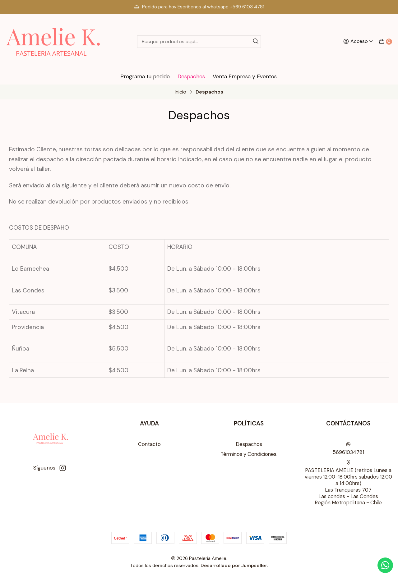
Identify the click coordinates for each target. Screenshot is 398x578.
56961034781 (348, 449)
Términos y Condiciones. (248, 454)
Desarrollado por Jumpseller (234, 565)
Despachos (191, 76)
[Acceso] (358, 41)
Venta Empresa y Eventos (245, 76)
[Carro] (385, 41)
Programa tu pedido (145, 76)
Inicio (180, 91)
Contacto (149, 444)
